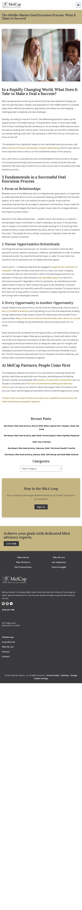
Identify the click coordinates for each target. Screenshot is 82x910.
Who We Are (59, 557)
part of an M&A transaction (15, 311)
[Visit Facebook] (3, 603)
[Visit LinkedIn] (7, 603)
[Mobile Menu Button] (78, 5)
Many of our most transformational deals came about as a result (48, 318)
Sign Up (41, 507)
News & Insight (59, 567)
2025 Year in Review (41, 442)
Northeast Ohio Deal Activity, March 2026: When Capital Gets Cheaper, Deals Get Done (41, 427)
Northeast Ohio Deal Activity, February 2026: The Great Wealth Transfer (41, 448)
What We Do (23, 557)
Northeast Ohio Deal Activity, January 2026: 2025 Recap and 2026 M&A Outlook (41, 454)
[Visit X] (11, 603)
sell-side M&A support (49, 277)
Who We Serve (23, 562)
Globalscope (8, 637)
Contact (6, 656)
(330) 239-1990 (8, 610)
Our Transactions (23, 567)
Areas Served (8, 642)
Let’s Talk (11, 543)
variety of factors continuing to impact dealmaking (33, 148)
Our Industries (59, 562)
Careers (5, 651)
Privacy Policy (53, 675)
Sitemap (64, 675)
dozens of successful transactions (55, 380)
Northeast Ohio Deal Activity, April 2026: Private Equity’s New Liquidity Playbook (41, 435)
